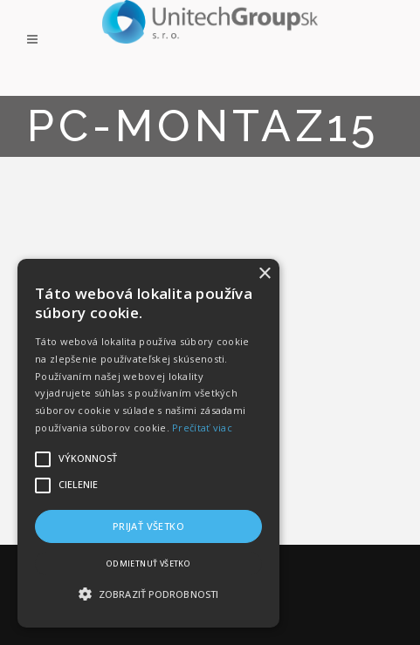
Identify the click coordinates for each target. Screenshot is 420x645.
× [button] (264, 274)
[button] (148, 594)
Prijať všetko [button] (148, 526)
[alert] (148, 443)
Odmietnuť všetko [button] (148, 563)
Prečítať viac (202, 427)
